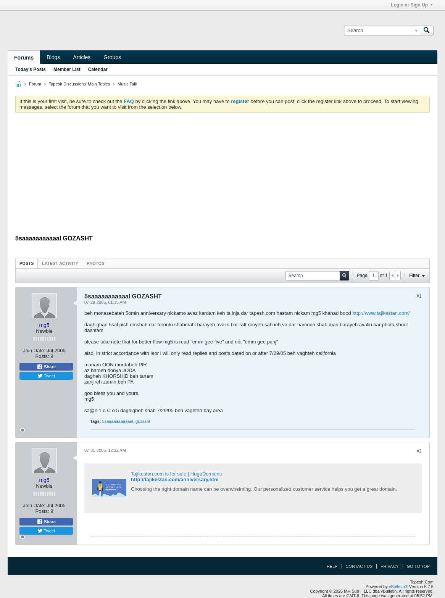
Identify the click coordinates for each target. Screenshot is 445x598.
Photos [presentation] (95, 263)
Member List (67, 69)
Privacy (389, 566)
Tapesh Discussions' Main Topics (79, 84)
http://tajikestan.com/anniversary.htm (175, 479)
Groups (112, 57)
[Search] (382, 30)
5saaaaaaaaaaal (117, 421)
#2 (419, 451)
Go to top (418, 566)
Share (46, 367)
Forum (35, 84)
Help (332, 566)
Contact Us (359, 566)
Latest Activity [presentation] (60, 263)
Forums (24, 58)
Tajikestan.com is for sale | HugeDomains (176, 474)
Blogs (53, 57)
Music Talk (127, 84)
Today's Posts (30, 69)
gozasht (142, 421)
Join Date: (34, 350)
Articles (81, 57)
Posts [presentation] (26, 263)
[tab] (26, 263)
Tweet (46, 376)
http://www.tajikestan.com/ (381, 313)
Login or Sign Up (412, 5)
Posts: (42, 356)
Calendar (98, 69)
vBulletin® (398, 586)
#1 (419, 296)
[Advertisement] (222, 175)
